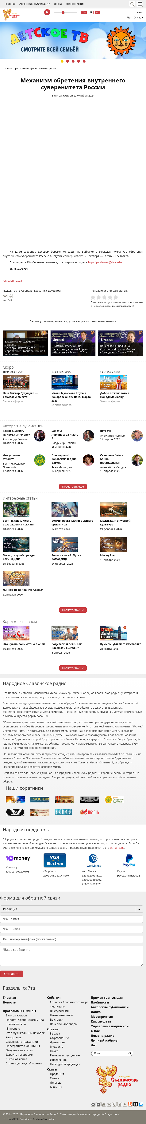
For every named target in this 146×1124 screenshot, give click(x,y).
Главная (10, 3)
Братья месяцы (16, 1024)
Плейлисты (100, 1002)
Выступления (59, 1010)
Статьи (53, 1029)
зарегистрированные (131, 302)
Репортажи (13, 1037)
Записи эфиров (62, 95)
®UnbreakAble (40, 1119)
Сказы (52, 1069)
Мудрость (56, 1046)
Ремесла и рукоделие (65, 1055)
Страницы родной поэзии (24, 1063)
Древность (57, 1042)
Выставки (56, 1019)
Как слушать (101, 1021)
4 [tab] (78, 61)
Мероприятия (75, 3)
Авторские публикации (34, 3)
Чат (129, 17)
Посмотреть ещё (73, 486)
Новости (9, 1002)
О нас (95, 1031)
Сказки (55, 1078)
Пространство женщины (23, 1045)
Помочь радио (102, 1035)
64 (91, 12)
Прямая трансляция (107, 997)
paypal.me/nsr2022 (128, 875)
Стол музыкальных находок (25, 1033)
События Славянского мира (69, 1002)
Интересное (58, 1059)
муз (97, 12)
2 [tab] (67, 61)
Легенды (56, 1082)
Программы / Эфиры (19, 1011)
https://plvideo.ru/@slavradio (105, 262)
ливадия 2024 (13, 280)
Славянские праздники (22, 1041)
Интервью (13, 1028)
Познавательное (61, 1015)
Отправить (11, 974)
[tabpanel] (73, 40)
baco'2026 (10, 1119)
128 (84, 12)
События (54, 997)
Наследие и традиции (65, 1064)
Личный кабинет (105, 1040)
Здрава (55, 1033)
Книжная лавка (16, 1059)
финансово (117, 847)
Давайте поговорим (19, 1054)
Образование (59, 1037)
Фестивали (57, 1006)
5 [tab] (84, 61)
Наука (54, 1051)
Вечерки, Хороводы (64, 1024)
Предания (57, 1073)
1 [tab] (62, 61)
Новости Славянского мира (25, 1019)
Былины (56, 1087)
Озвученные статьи (19, 1050)
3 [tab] (73, 61)
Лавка (58, 3)
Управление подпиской (110, 1026)
